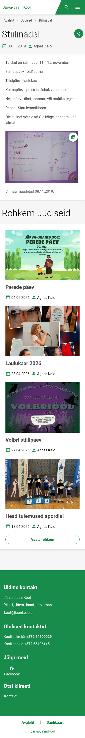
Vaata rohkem (42, 539)
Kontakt (10, 696)
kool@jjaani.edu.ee (19, 612)
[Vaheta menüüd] (77, 7)
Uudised (26, 20)
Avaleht (9, 20)
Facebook (12, 670)
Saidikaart (55, 722)
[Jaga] (78, 33)
